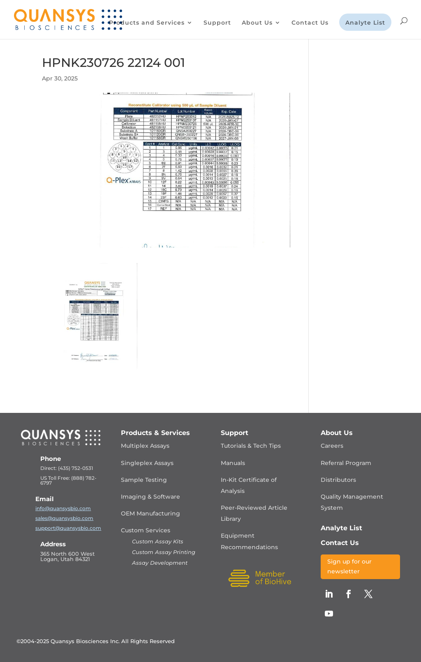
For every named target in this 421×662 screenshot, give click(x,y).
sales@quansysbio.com (64, 518)
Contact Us (309, 23)
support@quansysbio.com (68, 528)
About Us (257, 23)
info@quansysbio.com (63, 508)
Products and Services (147, 23)
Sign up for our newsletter (349, 566)
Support (217, 23)
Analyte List (365, 23)
